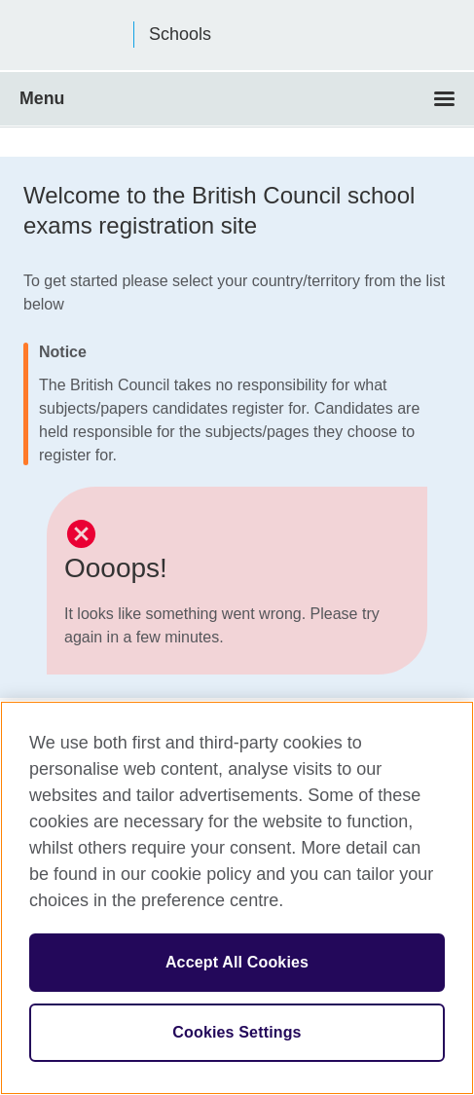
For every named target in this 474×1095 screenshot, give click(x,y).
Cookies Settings (236, 1032)
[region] (237, 898)
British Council (69, 36)
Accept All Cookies (237, 962)
